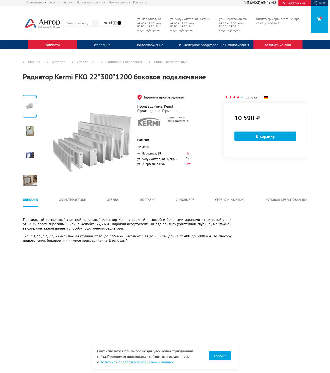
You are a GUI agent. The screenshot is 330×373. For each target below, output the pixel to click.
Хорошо (220, 355)
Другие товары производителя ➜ (178, 118)
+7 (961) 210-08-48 (268, 23)
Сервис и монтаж (230, 200)
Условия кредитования (286, 200)
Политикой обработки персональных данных (136, 362)
